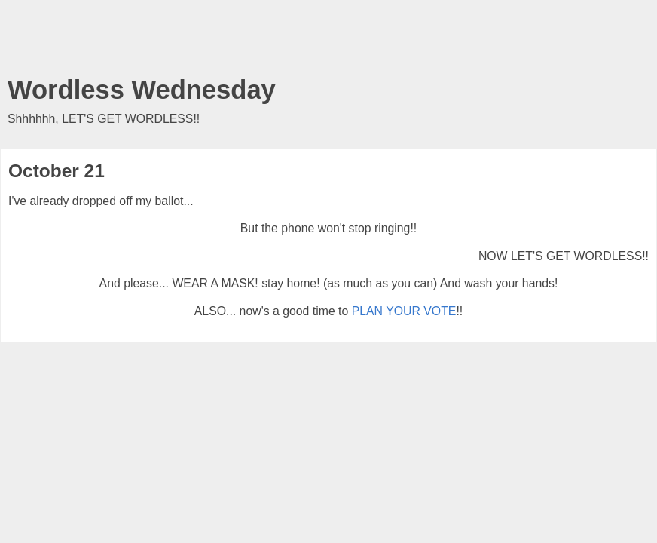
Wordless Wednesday (142, 89)
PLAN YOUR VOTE (404, 311)
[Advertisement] (328, 41)
